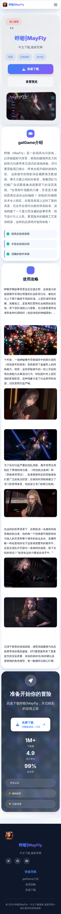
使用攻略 (30, 884)
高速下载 (30, 889)
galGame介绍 (30, 878)
